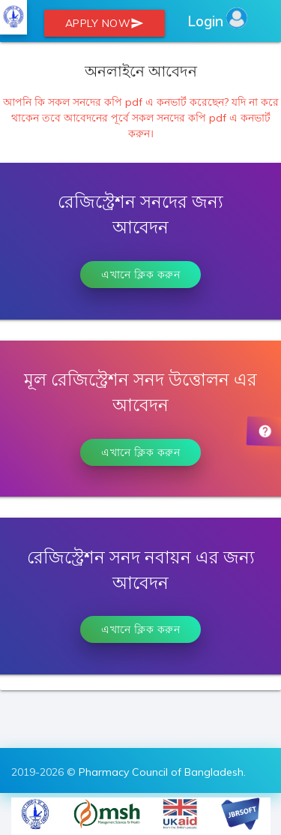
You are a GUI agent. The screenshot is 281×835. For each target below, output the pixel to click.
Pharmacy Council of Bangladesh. (162, 772)
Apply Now (105, 23)
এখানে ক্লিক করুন (140, 274)
